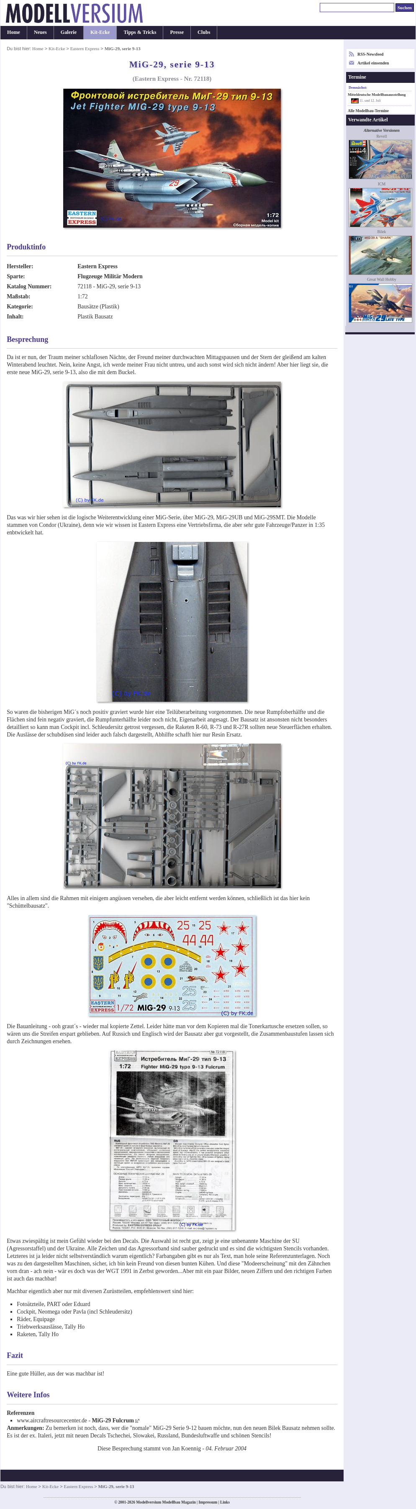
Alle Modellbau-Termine (368, 111)
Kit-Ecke (100, 32)
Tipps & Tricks (139, 32)
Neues (40, 32)
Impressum (207, 1502)
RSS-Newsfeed (370, 54)
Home (13, 32)
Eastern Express (85, 48)
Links (225, 1502)
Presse (177, 32)
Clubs (204, 32)
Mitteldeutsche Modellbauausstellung (377, 94)
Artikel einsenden (373, 63)
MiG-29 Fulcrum (113, 1420)
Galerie (69, 32)
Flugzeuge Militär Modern (110, 276)
